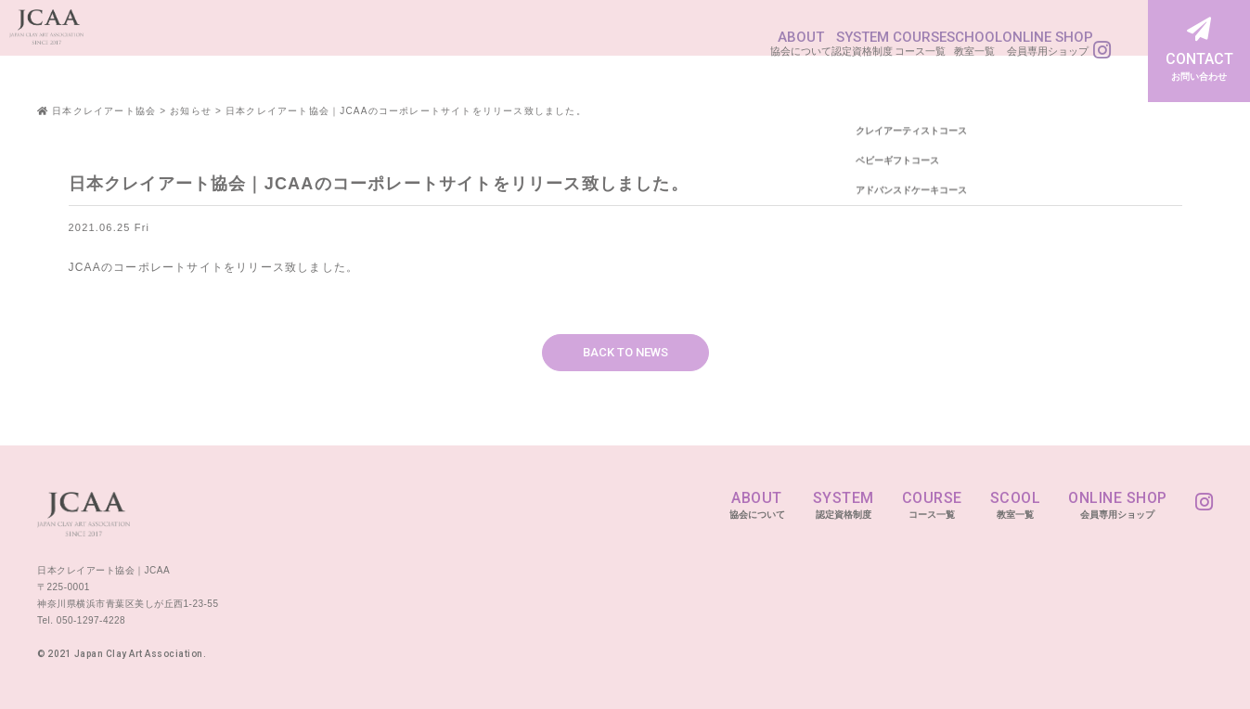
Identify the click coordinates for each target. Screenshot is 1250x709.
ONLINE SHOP (1009, 39)
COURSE (801, 39)
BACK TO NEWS (625, 352)
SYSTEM (706, 39)
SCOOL (1015, 505)
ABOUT (611, 39)
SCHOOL (896, 39)
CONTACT (1199, 51)
